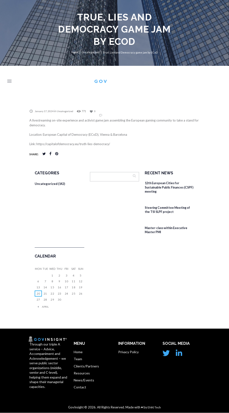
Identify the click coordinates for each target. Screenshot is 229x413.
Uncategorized (91, 52)
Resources (82, 373)
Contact (80, 388)
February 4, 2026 (159, 197)
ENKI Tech (154, 407)
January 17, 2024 (45, 111)
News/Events (84, 381)
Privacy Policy (128, 352)
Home (74, 52)
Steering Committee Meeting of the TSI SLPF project (169, 210)
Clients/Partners (86, 366)
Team (78, 359)
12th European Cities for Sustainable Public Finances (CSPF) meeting (166, 188)
